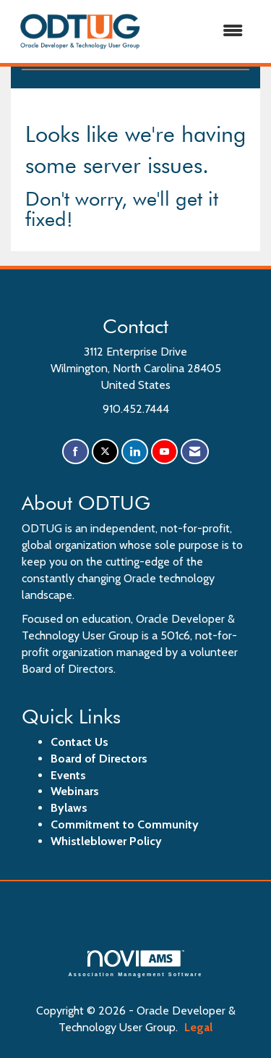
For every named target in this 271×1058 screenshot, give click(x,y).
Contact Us (79, 742)
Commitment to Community (125, 824)
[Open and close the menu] (202, 31)
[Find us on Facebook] (75, 451)
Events (68, 775)
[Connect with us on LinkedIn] (134, 451)
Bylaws (69, 808)
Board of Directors (99, 758)
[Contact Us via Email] (195, 451)
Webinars (75, 791)
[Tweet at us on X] (105, 451)
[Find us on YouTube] (164, 451)
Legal (198, 1027)
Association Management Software (136, 963)
